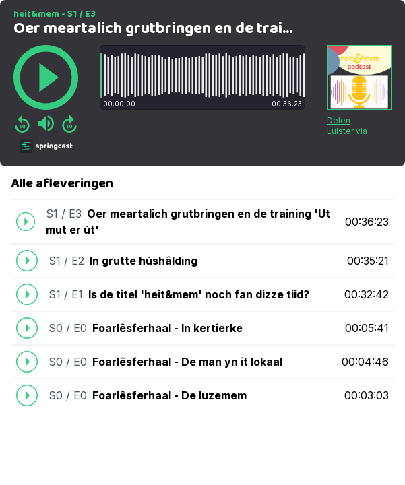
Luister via (347, 131)
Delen (338, 120)
